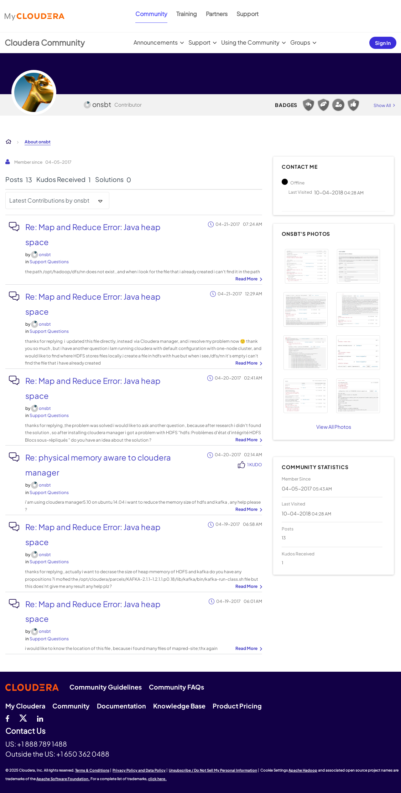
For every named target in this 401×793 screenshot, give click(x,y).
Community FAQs (176, 687)
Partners (217, 13)
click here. (157, 779)
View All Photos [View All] (333, 426)
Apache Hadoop (302, 770)
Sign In (383, 43)
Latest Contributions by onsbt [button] (49, 200)
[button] (306, 266)
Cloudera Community (45, 42)
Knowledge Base (179, 706)
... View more (248, 279)
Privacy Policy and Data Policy (139, 770)
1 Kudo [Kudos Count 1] (254, 464)
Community (151, 13)
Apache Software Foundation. (63, 779)
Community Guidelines (105, 687)
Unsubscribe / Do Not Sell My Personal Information (213, 770)
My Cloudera (25, 706)
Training (186, 13)
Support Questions (49, 261)
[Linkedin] (40, 717)
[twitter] (23, 717)
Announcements (156, 42)
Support (247, 13)
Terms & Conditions (92, 770)
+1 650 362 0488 (82, 753)
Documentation (121, 706)
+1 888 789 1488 (42, 743)
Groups (300, 42)
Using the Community (250, 42)
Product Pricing (237, 706)
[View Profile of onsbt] (45, 254)
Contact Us (25, 731)
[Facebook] (7, 717)
